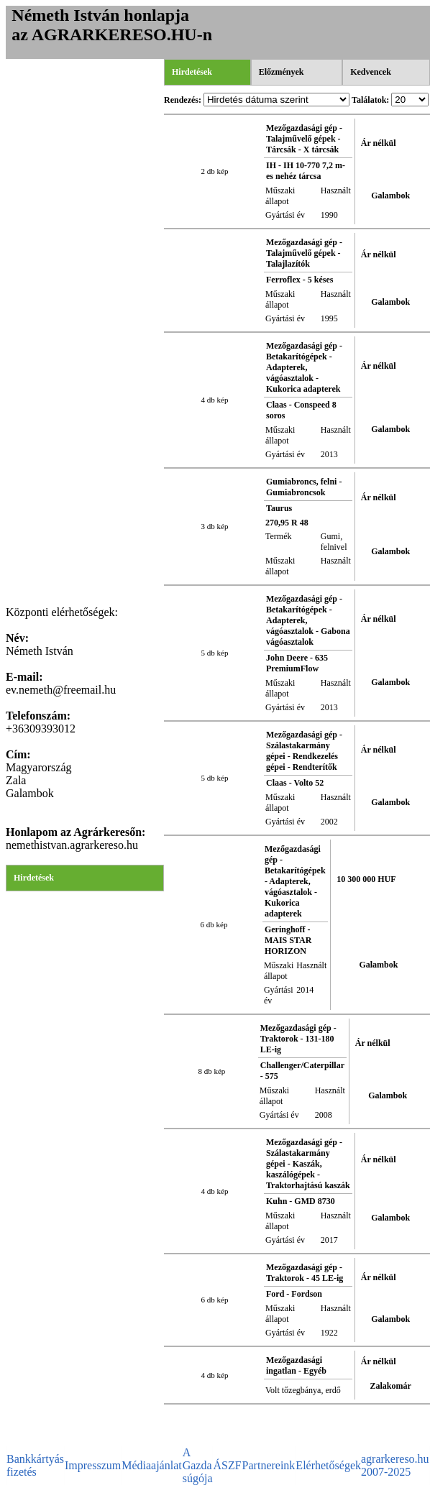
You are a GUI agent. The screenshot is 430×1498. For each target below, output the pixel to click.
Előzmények (281, 72)
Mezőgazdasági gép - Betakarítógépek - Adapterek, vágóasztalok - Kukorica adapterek (304, 367)
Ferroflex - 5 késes (299, 280)
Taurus (279, 508)
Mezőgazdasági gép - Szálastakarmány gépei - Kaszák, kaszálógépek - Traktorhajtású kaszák (308, 1163)
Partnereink (269, 1465)
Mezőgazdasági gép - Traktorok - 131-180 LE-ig (298, 1038)
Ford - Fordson (294, 1294)
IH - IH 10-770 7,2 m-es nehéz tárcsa (305, 170)
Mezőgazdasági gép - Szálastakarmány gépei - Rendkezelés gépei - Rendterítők (304, 751)
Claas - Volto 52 (295, 783)
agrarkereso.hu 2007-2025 (395, 1465)
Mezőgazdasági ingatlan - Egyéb (296, 1365)
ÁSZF (227, 1465)
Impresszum (93, 1465)
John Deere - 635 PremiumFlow (297, 663)
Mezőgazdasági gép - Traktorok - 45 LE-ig (304, 1272)
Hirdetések (34, 878)
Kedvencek (370, 72)
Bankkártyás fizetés (35, 1465)
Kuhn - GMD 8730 (300, 1201)
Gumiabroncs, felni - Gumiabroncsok (304, 487)
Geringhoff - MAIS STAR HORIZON (288, 940)
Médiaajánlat (152, 1465)
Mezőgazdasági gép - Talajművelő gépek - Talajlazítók (304, 253)
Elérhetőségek (328, 1465)
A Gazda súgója (198, 1465)
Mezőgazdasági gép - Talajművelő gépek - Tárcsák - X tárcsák (304, 139)
